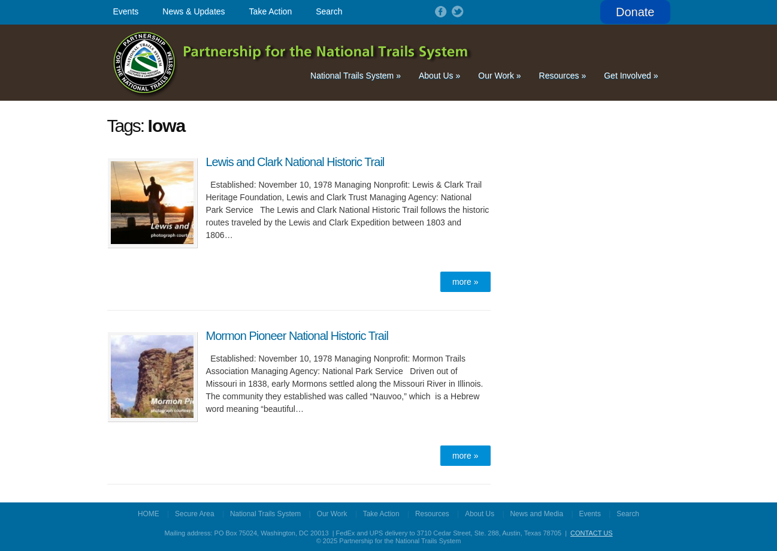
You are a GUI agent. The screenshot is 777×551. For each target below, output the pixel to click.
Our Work (499, 75)
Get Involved (631, 75)
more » (465, 282)
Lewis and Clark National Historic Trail (295, 161)
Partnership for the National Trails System (293, 63)
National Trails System (355, 75)
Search (329, 11)
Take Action (270, 11)
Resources (562, 75)
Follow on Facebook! (440, 11)
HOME (148, 514)
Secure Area (194, 514)
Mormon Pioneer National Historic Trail (297, 335)
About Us (439, 75)
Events (126, 11)
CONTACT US (591, 533)
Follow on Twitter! (456, 11)
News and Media (537, 514)
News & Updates (193, 11)
